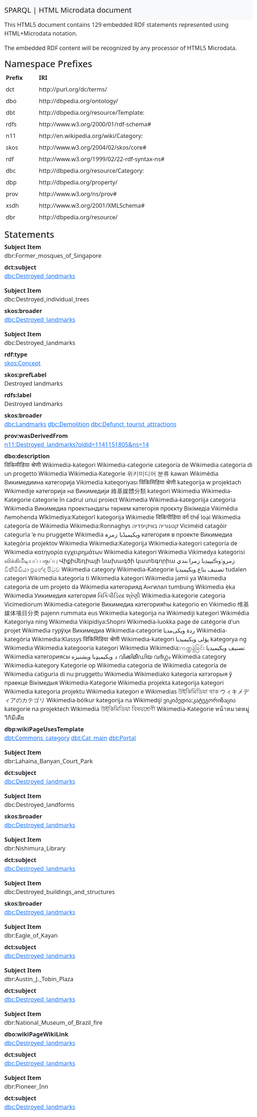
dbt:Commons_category (37, 738)
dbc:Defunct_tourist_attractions (133, 424)
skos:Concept (22, 363)
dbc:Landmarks (25, 424)
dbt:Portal (122, 738)
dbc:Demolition (69, 424)
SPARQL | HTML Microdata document (68, 10)
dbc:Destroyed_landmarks (39, 276)
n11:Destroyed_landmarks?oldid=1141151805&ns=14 (76, 444)
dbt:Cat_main (89, 738)
